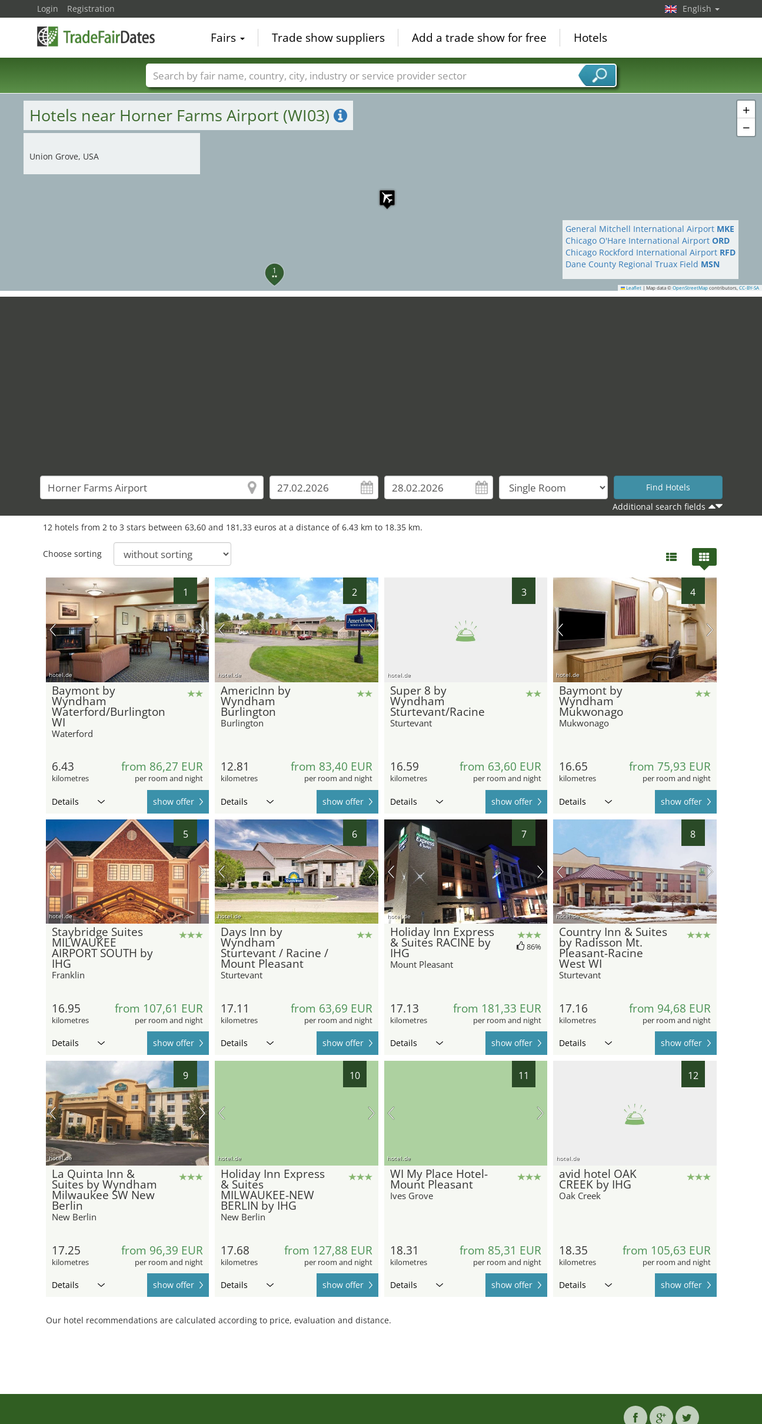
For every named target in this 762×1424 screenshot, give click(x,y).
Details (78, 801)
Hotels (590, 37)
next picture (202, 630)
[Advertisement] (381, 379)
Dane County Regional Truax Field (642, 264)
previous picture (52, 630)
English (701, 8)
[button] (381, 191)
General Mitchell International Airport (649, 228)
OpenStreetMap (690, 288)
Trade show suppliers (328, 37)
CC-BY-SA (749, 288)
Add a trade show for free (479, 37)
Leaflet (631, 288)
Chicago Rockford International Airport (650, 252)
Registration (91, 8)
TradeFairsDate (96, 36)
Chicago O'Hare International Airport (647, 240)
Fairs (228, 37)
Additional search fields (659, 506)
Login (47, 8)
